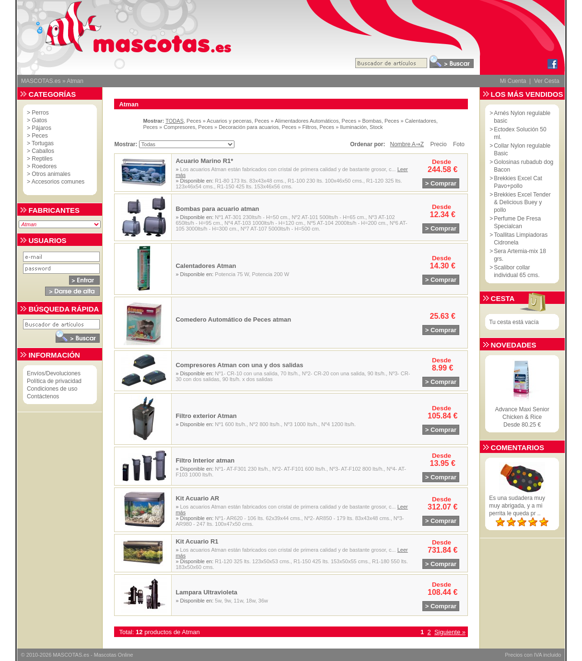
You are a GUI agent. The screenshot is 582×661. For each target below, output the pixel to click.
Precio (439, 144)
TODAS (174, 121)
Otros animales (51, 174)
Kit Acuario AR (197, 498)
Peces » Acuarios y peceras (219, 121)
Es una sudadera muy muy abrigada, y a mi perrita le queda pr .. (517, 506)
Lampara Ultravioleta (206, 592)
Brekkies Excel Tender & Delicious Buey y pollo (522, 202)
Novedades (513, 345)
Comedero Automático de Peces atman (233, 319)
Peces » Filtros (299, 127)
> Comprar (440, 183)
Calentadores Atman (205, 265)
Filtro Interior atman (204, 460)
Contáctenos (43, 396)
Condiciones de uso (52, 388)
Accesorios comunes (58, 181)
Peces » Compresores (169, 127)
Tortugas (43, 143)
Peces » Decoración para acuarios (238, 127)
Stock (376, 127)
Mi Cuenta (513, 81)
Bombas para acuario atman (217, 208)
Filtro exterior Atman (205, 415)
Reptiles (42, 158)
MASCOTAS (67, 655)
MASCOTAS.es (40, 81)
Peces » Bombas (362, 121)
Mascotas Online (113, 655)
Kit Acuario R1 (196, 541)
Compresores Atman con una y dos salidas (239, 365)
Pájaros (41, 128)
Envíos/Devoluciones (54, 373)
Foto (459, 144)
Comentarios (517, 447)
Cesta (503, 298)
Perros (40, 112)
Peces (39, 135)
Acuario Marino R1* (204, 160)
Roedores (44, 166)
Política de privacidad (54, 381)
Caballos (43, 151)
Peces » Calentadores (410, 121)
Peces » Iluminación (343, 127)
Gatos (39, 120)
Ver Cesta (546, 81)
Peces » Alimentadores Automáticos (296, 121)
